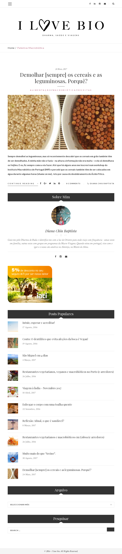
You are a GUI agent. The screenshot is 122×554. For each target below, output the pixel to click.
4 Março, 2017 (29, 360)
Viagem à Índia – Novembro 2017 (42, 388)
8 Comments (73, 183)
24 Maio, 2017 (61, 69)
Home (11, 47)
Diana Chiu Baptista (102, 183)
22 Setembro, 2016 (31, 409)
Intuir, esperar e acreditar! (39, 323)
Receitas (85, 90)
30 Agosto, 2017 (30, 458)
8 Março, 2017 (29, 425)
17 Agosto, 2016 (30, 327)
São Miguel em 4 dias (35, 355)
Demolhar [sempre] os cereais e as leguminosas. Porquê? (61, 77)
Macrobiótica (64, 90)
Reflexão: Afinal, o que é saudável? (43, 421)
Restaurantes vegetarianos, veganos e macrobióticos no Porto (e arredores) (68, 372)
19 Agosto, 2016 (30, 343)
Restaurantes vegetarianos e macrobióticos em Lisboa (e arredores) (63, 437)
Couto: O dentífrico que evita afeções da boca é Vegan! (55, 339)
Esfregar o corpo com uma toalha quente (47, 404)
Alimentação (40, 90)
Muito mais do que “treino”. (39, 453)
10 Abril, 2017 (29, 392)
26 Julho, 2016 (29, 376)
